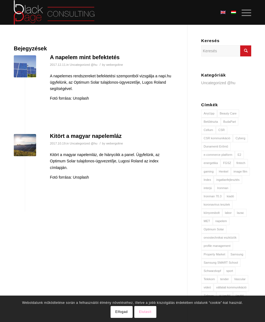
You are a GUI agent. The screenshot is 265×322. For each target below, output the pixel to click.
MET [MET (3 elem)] (207, 221)
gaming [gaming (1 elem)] (209, 171)
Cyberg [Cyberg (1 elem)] (240, 138)
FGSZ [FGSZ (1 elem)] (227, 163)
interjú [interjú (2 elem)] (208, 188)
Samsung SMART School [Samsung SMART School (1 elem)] (221, 262)
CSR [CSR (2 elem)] (221, 130)
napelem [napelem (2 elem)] (221, 221)
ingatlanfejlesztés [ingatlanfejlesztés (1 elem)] (227, 179)
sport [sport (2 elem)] (229, 270)
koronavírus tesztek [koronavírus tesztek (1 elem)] (217, 204)
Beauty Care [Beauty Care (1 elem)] (228, 113)
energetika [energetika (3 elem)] (211, 163)
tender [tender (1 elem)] (224, 279)
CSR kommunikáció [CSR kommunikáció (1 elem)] (217, 138)
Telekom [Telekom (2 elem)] (209, 279)
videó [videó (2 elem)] (207, 287)
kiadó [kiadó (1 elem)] (230, 196)
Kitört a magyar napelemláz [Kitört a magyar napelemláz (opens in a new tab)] (86, 136)
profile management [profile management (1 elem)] (217, 245)
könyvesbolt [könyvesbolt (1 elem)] (212, 212)
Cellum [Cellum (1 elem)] (208, 130)
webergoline (114, 64)
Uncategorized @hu (83, 64)
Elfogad (121, 312)
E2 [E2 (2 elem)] (239, 154)
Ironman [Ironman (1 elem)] (222, 188)
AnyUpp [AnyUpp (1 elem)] (209, 113)
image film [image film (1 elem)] (240, 171)
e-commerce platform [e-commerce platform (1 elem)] (218, 154)
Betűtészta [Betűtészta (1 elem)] (211, 121)
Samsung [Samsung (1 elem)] (237, 254)
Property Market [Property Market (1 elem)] (214, 254)
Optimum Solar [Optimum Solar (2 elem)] (214, 229)
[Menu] (243, 12)
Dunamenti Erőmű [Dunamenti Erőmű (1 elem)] (216, 146)
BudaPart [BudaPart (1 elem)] (229, 121)
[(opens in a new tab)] (25, 66)
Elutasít (145, 312)
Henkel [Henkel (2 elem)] (223, 171)
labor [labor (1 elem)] (228, 212)
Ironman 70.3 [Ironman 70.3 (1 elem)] (213, 196)
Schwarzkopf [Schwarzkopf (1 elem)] (212, 270)
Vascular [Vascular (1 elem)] (240, 279)
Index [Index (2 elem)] (207, 179)
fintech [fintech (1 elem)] (240, 163)
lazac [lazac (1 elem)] (240, 212)
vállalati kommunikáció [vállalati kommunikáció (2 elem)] (231, 287)
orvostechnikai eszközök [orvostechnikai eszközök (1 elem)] (220, 237)
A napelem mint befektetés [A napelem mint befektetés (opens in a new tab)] (85, 57)
